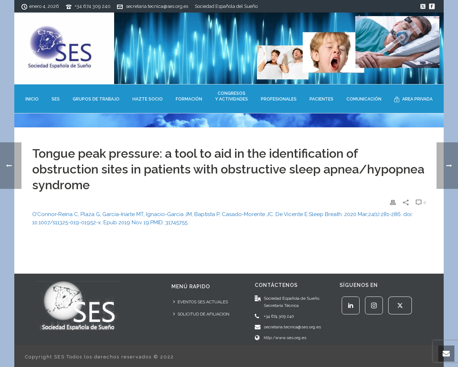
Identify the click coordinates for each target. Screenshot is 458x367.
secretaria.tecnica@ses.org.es (157, 6)
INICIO (32, 99)
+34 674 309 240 (93, 6)
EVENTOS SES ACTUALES (200, 301)
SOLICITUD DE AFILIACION (201, 314)
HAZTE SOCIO (147, 99)
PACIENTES (321, 99)
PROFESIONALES (279, 99)
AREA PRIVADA (413, 99)
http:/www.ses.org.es (285, 337)
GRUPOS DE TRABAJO (96, 99)
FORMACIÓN (189, 99)
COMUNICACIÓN (363, 99)
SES (56, 99)
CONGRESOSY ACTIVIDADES (231, 96)
